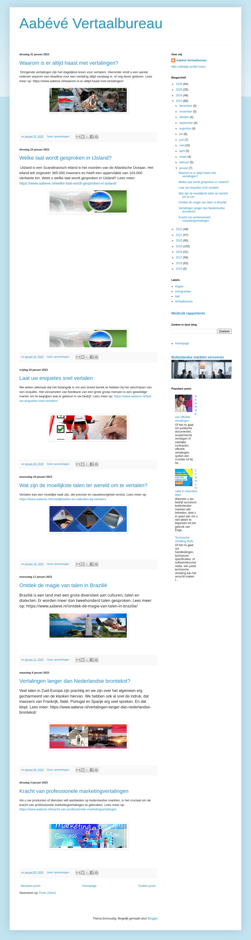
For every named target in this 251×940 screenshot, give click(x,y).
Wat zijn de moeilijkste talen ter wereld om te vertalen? (83, 485)
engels (179, 286)
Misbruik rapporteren (188, 313)
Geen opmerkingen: (58, 136)
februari (184, 162)
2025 (179, 89)
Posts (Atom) (47, 893)
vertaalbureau (184, 301)
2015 (179, 269)
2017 (179, 257)
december (186, 105)
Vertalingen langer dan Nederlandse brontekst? (74, 681)
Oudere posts (147, 886)
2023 (179, 101)
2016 (179, 263)
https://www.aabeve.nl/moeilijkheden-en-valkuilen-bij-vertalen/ (62, 499)
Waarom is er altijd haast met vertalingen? (68, 63)
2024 (179, 95)
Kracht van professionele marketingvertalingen (73, 791)
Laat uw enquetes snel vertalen (56, 378)
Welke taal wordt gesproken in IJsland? (65, 158)
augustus (185, 128)
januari (184, 168)
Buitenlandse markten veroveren (197, 357)
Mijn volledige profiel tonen (188, 66)
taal (177, 296)
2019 (179, 246)
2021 (179, 235)
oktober (184, 117)
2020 (179, 240)
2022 (179, 229)
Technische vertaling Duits (184, 539)
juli (181, 134)
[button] (133, 253)
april (182, 151)
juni (182, 140)
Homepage (89, 886)
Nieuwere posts (31, 886)
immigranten (183, 291)
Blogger (153, 918)
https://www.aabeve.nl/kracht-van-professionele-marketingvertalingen (68, 809)
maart (183, 156)
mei (182, 145)
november (186, 111)
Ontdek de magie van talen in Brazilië (63, 585)
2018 (179, 252)
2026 (179, 84)
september (186, 123)
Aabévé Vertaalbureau (91, 23)
